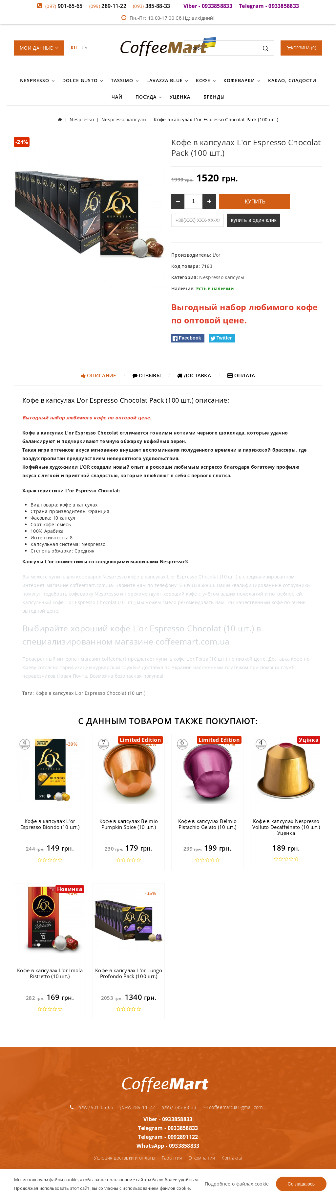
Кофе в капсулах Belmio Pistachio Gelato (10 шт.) (207, 824)
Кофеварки (239, 80)
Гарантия (172, 1158)
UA (85, 48)
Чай (117, 97)
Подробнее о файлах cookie (237, 1184)
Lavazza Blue (164, 80)
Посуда (146, 97)
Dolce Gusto (80, 80)
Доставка (194, 375)
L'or (217, 255)
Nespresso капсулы (221, 277)
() (301, 48)
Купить (254, 201)
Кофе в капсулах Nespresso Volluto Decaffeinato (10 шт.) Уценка (286, 827)
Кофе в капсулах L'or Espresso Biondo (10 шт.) (49, 824)
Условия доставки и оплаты (124, 1158)
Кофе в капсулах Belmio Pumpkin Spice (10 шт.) (128, 824)
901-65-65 (64, 6)
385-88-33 (151, 6)
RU (74, 48)
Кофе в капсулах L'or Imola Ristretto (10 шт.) (50, 973)
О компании (201, 1158)
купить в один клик (253, 220)
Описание (98, 375)
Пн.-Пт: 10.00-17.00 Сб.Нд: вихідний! (168, 18)
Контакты (231, 1158)
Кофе (203, 80)
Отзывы (147, 375)
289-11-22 (108, 6)
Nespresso (34, 80)
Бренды (214, 97)
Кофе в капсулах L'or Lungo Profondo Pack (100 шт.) (128, 973)
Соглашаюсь (301, 1184)
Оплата (241, 375)
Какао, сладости (292, 80)
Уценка (180, 97)
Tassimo (122, 80)
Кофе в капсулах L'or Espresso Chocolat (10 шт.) (90, 693)
